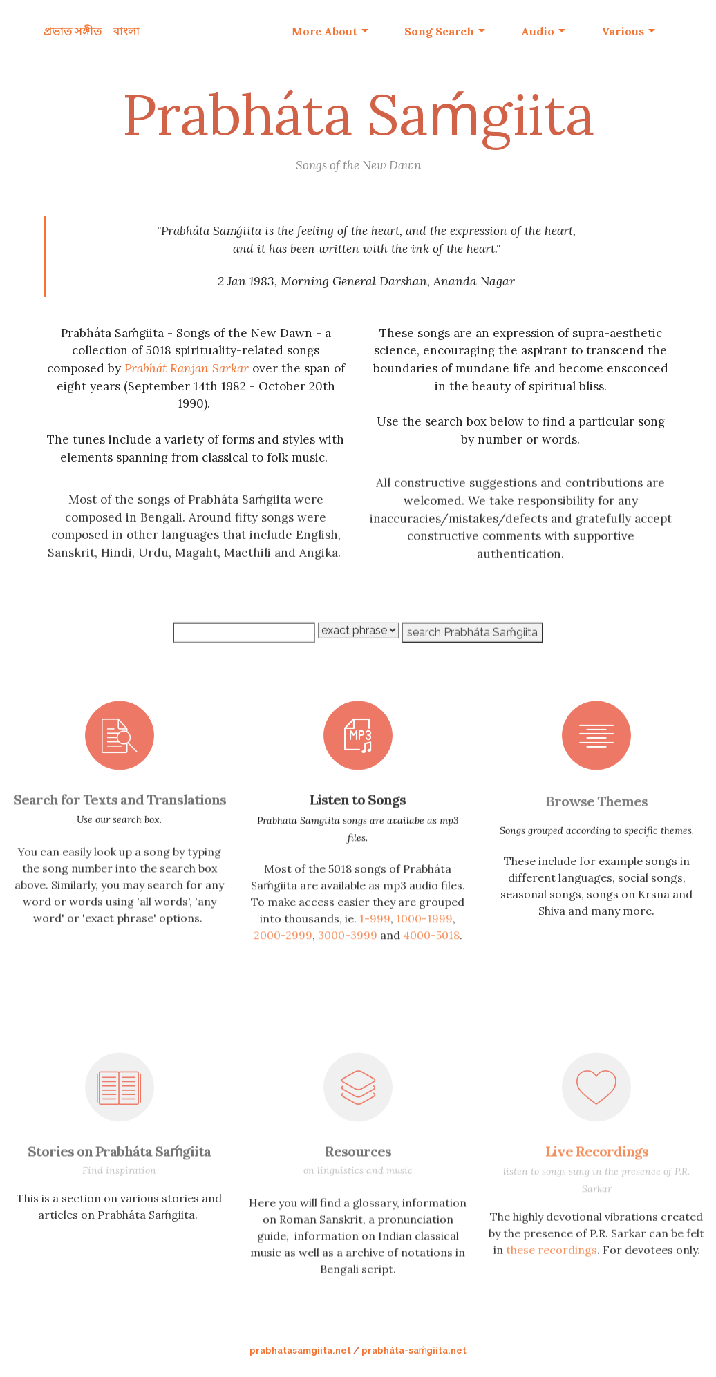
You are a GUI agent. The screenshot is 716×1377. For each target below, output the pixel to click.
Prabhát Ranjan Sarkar (186, 371)
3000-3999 (347, 973)
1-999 (374, 956)
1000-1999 (424, 956)
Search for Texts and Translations (119, 807)
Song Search (439, 31)
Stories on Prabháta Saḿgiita (119, 1159)
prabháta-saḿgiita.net (414, 1350)
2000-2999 (283, 973)
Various (622, 31)
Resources (358, 1159)
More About (324, 31)
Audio (537, 31)
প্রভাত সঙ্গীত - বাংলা (92, 31)
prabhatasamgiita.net (300, 1350)
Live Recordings (596, 1159)
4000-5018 (431, 973)
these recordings (551, 1273)
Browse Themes (597, 817)
